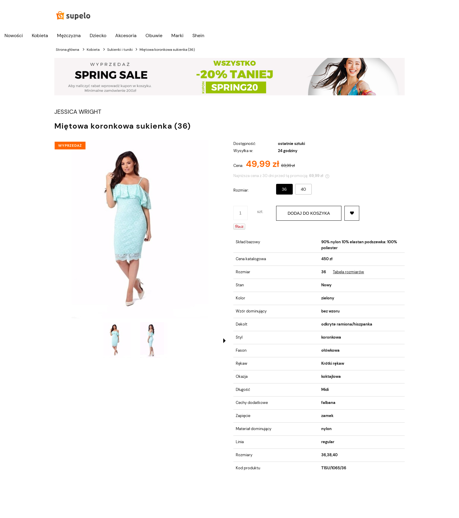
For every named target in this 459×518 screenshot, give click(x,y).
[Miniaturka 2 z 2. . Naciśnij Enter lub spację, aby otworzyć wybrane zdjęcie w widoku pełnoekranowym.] (153, 340)
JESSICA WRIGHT (77, 112)
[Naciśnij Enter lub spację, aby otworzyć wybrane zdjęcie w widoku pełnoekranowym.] (140, 229)
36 (284, 189)
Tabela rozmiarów (348, 271)
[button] (224, 340)
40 (303, 189)
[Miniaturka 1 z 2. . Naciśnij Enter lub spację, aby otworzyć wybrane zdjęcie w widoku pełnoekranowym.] (117, 340)
